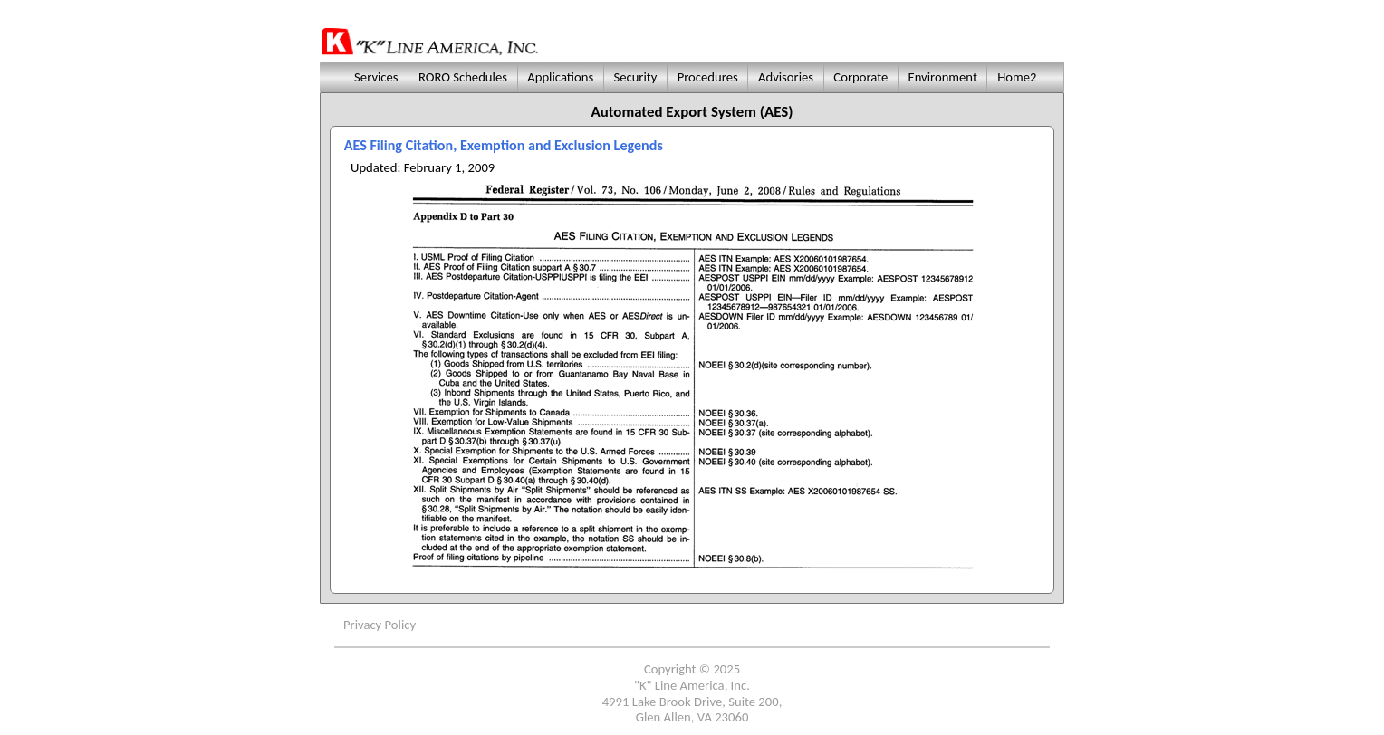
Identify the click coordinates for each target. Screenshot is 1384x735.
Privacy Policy (379, 624)
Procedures (707, 77)
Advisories (786, 77)
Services (374, 77)
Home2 (1017, 77)
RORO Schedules (463, 77)
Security (635, 77)
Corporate (860, 77)
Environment (942, 77)
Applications (560, 77)
